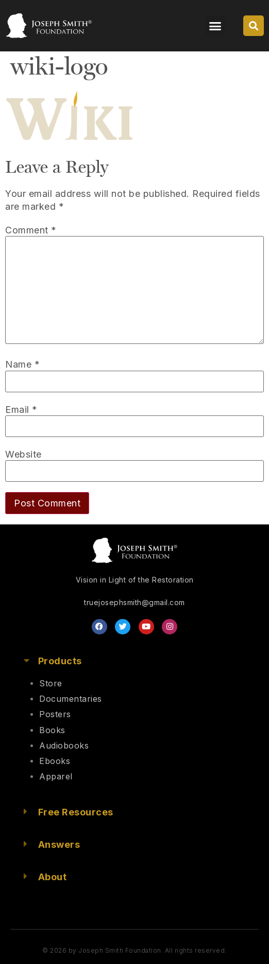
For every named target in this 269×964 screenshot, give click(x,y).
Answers (59, 844)
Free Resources (75, 812)
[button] (215, 25)
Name (22, 364)
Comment (31, 230)
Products (60, 661)
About (52, 876)
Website (23, 454)
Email (21, 409)
